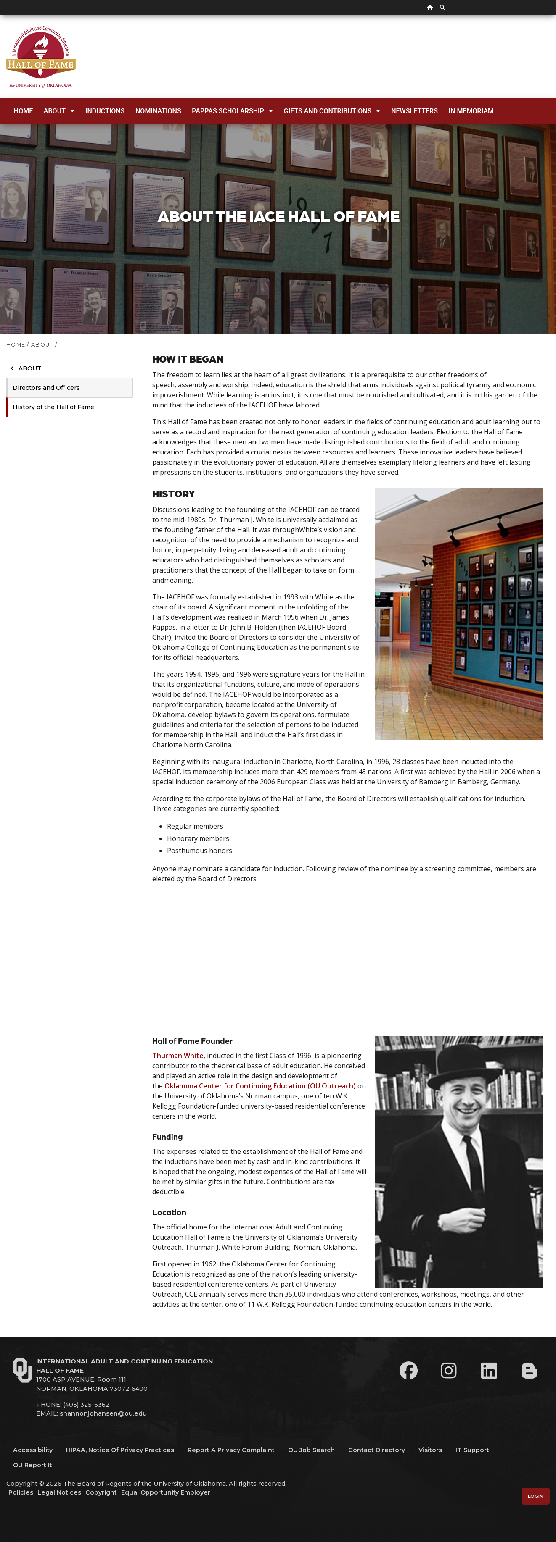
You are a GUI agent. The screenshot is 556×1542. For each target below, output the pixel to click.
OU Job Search (311, 1450)
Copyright (101, 1492)
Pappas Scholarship (232, 111)
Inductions (105, 111)
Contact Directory (376, 1450)
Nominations (158, 111)
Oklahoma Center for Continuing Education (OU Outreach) (260, 1085)
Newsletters (414, 111)
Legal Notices (59, 1492)
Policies (20, 1492)
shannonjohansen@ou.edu (103, 1413)
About (59, 111)
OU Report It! (33, 1465)
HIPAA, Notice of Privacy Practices (120, 1450)
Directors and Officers (46, 387)
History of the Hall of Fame (53, 407)
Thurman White (178, 1055)
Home (23, 111)
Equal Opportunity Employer (165, 1492)
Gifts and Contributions (332, 111)
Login (535, 1496)
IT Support (472, 1450)
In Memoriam (471, 111)
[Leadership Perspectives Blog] (529, 1370)
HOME (15, 344)
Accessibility (33, 1450)
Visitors (430, 1450)
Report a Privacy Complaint (231, 1450)
